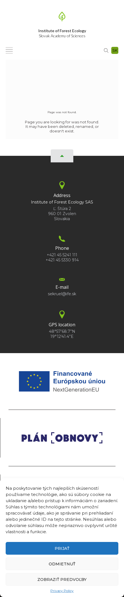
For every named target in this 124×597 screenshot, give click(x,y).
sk (114, 50)
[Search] (106, 50)
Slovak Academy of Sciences (62, 33)
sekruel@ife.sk (62, 293)
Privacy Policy (62, 591)
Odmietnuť (62, 564)
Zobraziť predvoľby (62, 579)
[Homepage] (62, 18)
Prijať (62, 548)
